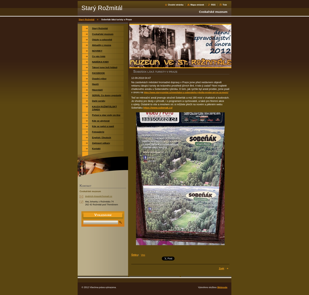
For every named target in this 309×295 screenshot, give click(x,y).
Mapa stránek (197, 5)
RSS (213, 5)
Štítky (134, 254)
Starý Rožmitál (86, 19)
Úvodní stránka (175, 5)
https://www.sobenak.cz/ (157, 107)
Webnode (222, 287)
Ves (143, 254)
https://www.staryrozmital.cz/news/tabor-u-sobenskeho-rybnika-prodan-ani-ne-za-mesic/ (186, 92)
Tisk (224, 5)
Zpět (221, 268)
